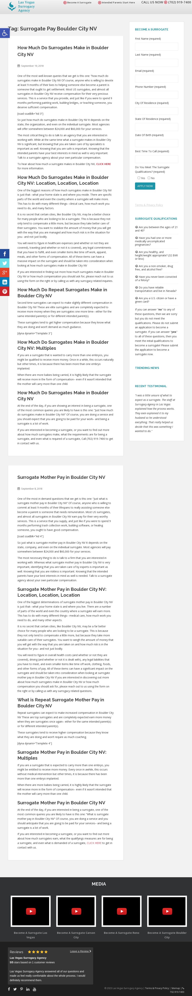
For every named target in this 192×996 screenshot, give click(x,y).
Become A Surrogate (77, 2)
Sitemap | (176, 988)
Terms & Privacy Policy (149, 205)
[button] (5, 33)
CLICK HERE (94, 843)
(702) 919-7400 (179, 2)
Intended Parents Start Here (116, 2)
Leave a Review (80, 951)
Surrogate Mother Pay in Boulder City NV (61, 477)
